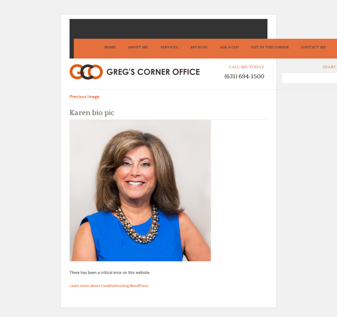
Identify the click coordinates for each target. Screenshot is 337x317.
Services (169, 47)
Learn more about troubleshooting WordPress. (109, 285)
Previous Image (84, 97)
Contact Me (313, 47)
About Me (138, 47)
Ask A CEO (229, 47)
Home (110, 47)
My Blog (199, 47)
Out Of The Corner (270, 47)
